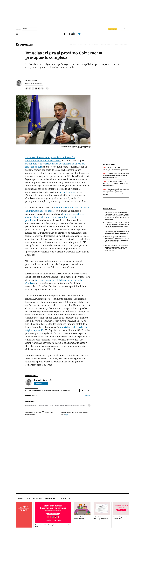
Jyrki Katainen (67, 192)
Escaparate (19, 498)
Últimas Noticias (124, 45)
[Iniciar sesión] (123, 29)
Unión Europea (54, 405)
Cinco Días (110, 45)
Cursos (28, 498)
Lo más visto (107, 208)
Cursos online (37, 498)
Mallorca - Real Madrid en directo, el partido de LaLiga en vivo (115, 169)
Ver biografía (41, 383)
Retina (116, 45)
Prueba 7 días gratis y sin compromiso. (120, 517)
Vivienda (80, 45)
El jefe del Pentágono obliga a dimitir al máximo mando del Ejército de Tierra (117, 232)
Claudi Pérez (31, 81)
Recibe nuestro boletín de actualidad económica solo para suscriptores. (49, 390)
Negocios (103, 45)
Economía (24, 44)
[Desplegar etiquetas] (89, 405)
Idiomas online (50, 498)
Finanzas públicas (43, 405)
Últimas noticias (109, 164)
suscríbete (112, 29)
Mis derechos (95, 45)
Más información (30, 414)
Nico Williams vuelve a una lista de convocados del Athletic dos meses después (115, 183)
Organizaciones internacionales (69, 405)
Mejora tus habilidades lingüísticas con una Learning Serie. (52, 526)
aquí (66, 414)
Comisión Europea (30, 405)
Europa (82, 405)
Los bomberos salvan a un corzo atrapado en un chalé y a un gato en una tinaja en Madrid (116, 175)
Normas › (87, 395)
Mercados (73, 45)
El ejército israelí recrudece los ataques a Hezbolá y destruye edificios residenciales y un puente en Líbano (116, 192)
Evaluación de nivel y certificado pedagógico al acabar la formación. (101, 518)
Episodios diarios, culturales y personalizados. (82, 517)
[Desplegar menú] (17, 34)
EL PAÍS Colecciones (64, 498)
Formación (87, 45)
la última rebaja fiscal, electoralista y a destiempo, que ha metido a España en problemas (54, 217)
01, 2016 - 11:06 (37, 83)
